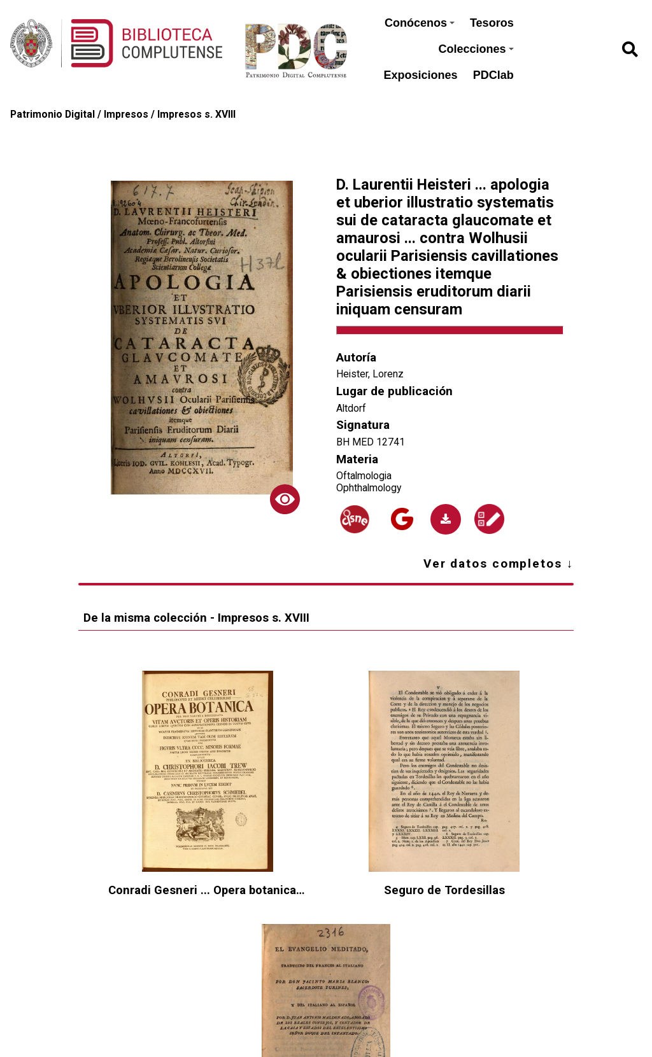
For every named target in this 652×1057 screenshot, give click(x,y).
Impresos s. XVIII (196, 114)
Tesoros (492, 23)
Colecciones (476, 49)
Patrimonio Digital (52, 114)
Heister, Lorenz (370, 374)
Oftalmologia (364, 476)
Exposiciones (421, 75)
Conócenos (420, 23)
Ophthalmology (368, 488)
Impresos (126, 114)
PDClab (493, 75)
